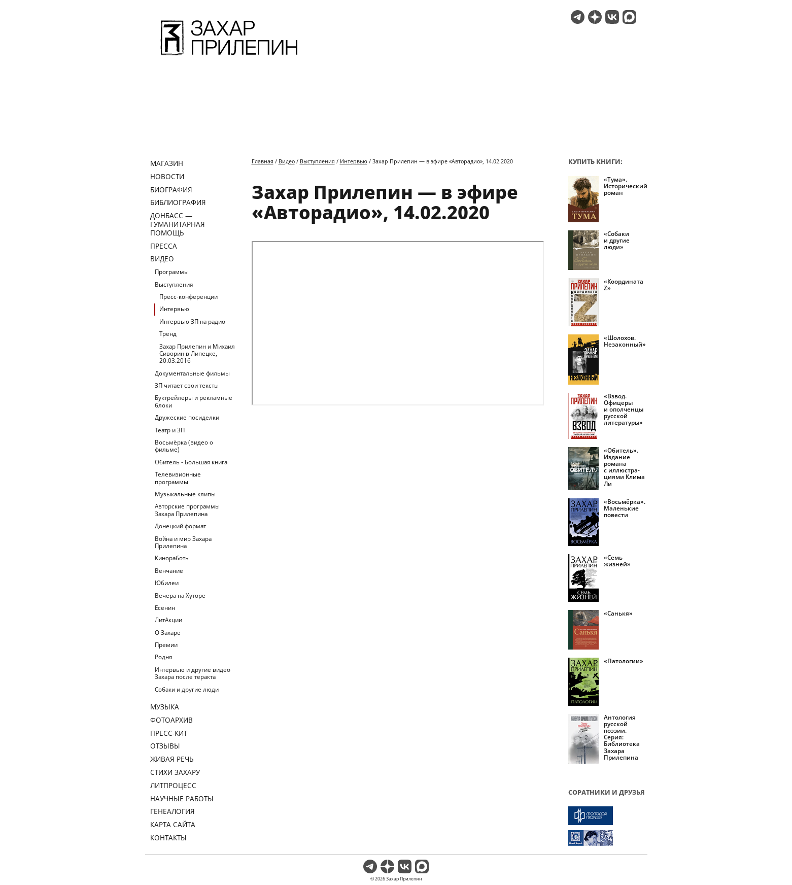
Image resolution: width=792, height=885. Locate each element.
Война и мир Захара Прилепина (183, 542)
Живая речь (172, 759)
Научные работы (182, 798)
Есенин (165, 607)
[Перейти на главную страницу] (229, 57)
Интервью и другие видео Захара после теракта (192, 673)
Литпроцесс (173, 785)
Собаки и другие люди (187, 689)
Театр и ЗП (170, 430)
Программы (172, 271)
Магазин (166, 163)
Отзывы (165, 746)
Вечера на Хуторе (180, 595)
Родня (163, 657)
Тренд (168, 333)
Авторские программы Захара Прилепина (187, 510)
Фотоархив (171, 720)
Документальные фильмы (192, 373)
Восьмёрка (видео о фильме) (184, 446)
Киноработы (172, 558)
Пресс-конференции (188, 296)
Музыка (164, 706)
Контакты (168, 837)
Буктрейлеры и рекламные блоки (193, 401)
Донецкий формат (180, 526)
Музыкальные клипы (185, 494)
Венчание (169, 570)
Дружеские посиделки (187, 417)
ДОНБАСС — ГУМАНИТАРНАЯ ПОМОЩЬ (177, 224)
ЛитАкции (168, 620)
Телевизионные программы (178, 478)
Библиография (178, 202)
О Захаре (168, 632)
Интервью (174, 308)
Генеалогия (172, 811)
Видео (162, 258)
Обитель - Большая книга (191, 462)
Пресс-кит (168, 733)
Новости (167, 176)
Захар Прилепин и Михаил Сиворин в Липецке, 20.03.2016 (197, 353)
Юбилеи (167, 582)
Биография (171, 189)
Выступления (174, 284)
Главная (262, 161)
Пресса (163, 246)
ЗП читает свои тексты (187, 385)
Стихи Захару (175, 772)
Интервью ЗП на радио (192, 321)
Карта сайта (172, 824)
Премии (166, 644)
